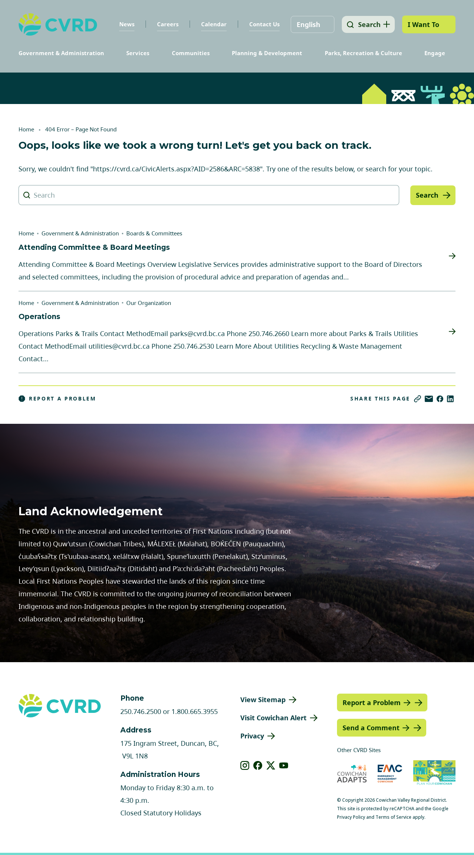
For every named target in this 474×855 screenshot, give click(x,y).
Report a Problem (57, 398)
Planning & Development (267, 53)
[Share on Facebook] (440, 398)
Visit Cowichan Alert (273, 717)
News (125, 24)
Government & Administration (61, 53)
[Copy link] (417, 398)
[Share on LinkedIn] (450, 398)
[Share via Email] (429, 399)
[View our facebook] (258, 765)
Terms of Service (393, 817)
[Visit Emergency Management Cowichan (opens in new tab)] (390, 773)
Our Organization (148, 302)
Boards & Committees (154, 233)
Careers (166, 24)
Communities (191, 53)
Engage (434, 53)
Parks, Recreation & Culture (363, 53)
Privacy (252, 735)
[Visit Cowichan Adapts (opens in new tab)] (352, 773)
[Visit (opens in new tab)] (434, 773)
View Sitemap (263, 699)
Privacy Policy (351, 817)
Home (26, 129)
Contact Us (262, 24)
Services (137, 53)
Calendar (212, 24)
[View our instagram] (245, 765)
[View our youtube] (283, 765)
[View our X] (271, 765)
